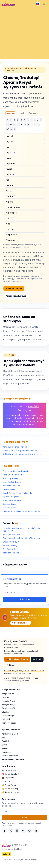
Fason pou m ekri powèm (14, 534)
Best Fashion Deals (11, 553)
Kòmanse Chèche (14, 288)
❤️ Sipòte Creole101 (10, 774)
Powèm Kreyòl (25, 674)
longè (26, 415)
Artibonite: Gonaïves (11, 486)
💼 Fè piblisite (8, 778)
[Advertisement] (24, 33)
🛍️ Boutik (37, 659)
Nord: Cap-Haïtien (10, 478)
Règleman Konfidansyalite (13, 759)
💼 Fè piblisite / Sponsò (17, 659)
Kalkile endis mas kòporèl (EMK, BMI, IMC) (21, 450)
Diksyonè (10, 113)
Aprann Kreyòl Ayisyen (16, 296)
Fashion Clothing (10, 545)
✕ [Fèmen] (44, 405)
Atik (3, 737)
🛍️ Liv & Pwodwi (9, 770)
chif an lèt (18, 418)
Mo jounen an (8, 694)
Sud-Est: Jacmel (9, 508)
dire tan (40, 418)
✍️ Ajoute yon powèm (11, 792)
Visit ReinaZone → (20, 623)
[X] (10, 830)
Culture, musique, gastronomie (16, 471)
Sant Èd (5, 741)
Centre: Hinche (9, 489)
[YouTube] (23, 830)
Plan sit (5, 748)
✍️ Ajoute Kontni (9, 785)
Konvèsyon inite (9, 723)
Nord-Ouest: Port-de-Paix (14, 475)
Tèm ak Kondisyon (10, 756)
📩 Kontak (11, 665)
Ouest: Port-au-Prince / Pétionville (17, 493)
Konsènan (6, 752)
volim (33, 415)
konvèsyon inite (13, 415)
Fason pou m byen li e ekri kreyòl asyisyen (21, 538)
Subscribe (25, 599)
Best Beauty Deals (10, 549)
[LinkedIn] (35, 830)
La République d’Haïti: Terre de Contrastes (21, 511)
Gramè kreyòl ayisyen (12, 542)
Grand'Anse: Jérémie (12, 500)
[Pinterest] (29, 830)
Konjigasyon (33, 113)
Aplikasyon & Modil (10, 734)
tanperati (29, 418)
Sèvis (4, 745)
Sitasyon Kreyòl (37, 670)
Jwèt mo (5, 697)
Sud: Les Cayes (9, 504)
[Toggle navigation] (44, 3)
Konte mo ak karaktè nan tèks (15, 447)
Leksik (21, 113)
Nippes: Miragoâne (11, 497)
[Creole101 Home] (8, 3)
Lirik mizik (6, 719)
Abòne (24, 817)
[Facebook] (4, 830)
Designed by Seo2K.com (13, 849)
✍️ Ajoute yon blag (10, 788)
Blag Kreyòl (24, 670)
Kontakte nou (7, 825)
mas (41, 415)
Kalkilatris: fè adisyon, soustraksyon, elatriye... (22, 454)
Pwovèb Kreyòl (11, 670)
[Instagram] (17, 830)
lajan (8, 418)
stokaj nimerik (14, 421)
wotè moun (29, 421)
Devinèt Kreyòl (10, 674)
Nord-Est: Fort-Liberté (12, 482)
